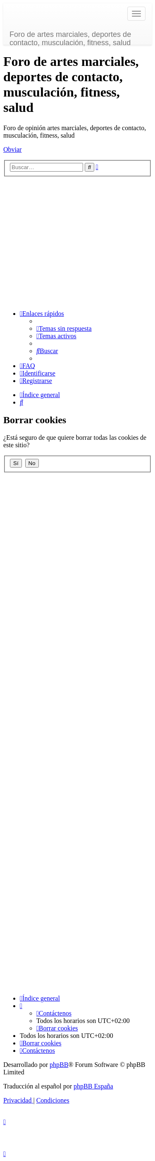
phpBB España (93, 1086)
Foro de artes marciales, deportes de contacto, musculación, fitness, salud (70, 37)
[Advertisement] (77, 242)
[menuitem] (64, 328)
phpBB (59, 1064)
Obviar (12, 149)
